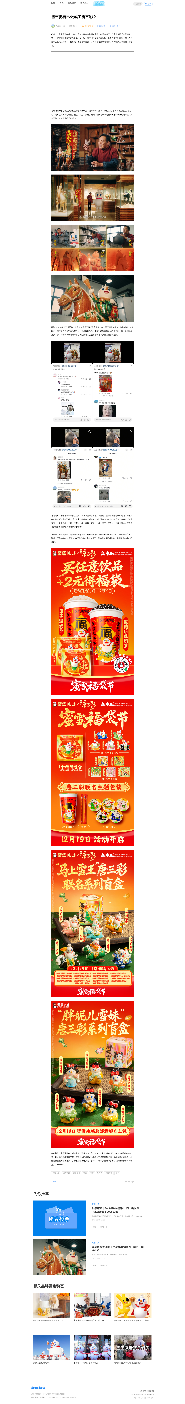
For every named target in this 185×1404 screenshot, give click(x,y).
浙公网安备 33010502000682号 (142, 1394)
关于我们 (34, 1397)
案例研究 (72, 3)
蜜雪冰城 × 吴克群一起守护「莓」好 (89, 1320)
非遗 (85, 1173)
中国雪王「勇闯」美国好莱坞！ (87, 1363)
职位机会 (84, 3)
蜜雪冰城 (56, 1173)
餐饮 (117, 1173)
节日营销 (109, 1173)
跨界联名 (76, 1173)
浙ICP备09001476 (147, 1391)
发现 (61, 3)
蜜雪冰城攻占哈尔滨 (41, 1363)
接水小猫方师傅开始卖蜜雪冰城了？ (48, 1320)
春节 (92, 1173)
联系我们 (43, 1397)
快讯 (53, 3)
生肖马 (99, 1173)
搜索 (139, 4)
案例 (94, 1227)
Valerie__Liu (60, 26)
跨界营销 (66, 1173)
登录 (149, 4)
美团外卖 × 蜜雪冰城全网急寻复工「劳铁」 (132, 1320)
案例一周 (95, 1204)
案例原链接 (89, 26)
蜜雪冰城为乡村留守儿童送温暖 (127, 1363)
